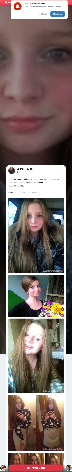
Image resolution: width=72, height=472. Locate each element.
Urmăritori (24, 192)
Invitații (36, 192)
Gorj (20, 172)
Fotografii (12, 192)
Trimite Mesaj (36, 467)
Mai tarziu (43, 14)
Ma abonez (57, 14)
